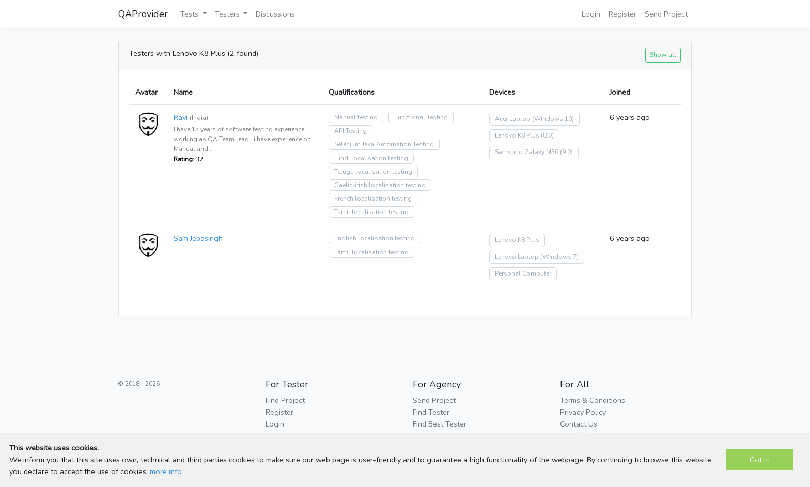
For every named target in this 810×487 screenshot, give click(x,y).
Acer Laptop (513, 119)
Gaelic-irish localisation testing (380, 185)
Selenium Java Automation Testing (384, 144)
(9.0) (566, 152)
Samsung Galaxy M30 (526, 152)
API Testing (350, 131)
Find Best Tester (439, 424)
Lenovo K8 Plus (517, 135)
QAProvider (143, 14)
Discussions (275, 14)
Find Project (285, 400)
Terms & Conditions (592, 400)
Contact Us (578, 424)
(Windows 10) (553, 119)
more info (166, 471)
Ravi (181, 117)
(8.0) (547, 135)
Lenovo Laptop (517, 257)
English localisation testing (374, 238)
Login (591, 14)
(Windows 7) (559, 257)
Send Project (666, 14)
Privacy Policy (583, 412)
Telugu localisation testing (373, 172)
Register (622, 14)
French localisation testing (373, 198)
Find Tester (431, 412)
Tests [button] (190, 14)
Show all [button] (663, 54)
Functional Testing (421, 117)
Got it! (760, 459)
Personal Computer (523, 273)
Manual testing (356, 117)
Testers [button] (228, 14)
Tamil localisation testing (371, 212)
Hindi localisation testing (371, 158)
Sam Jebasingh (198, 238)
